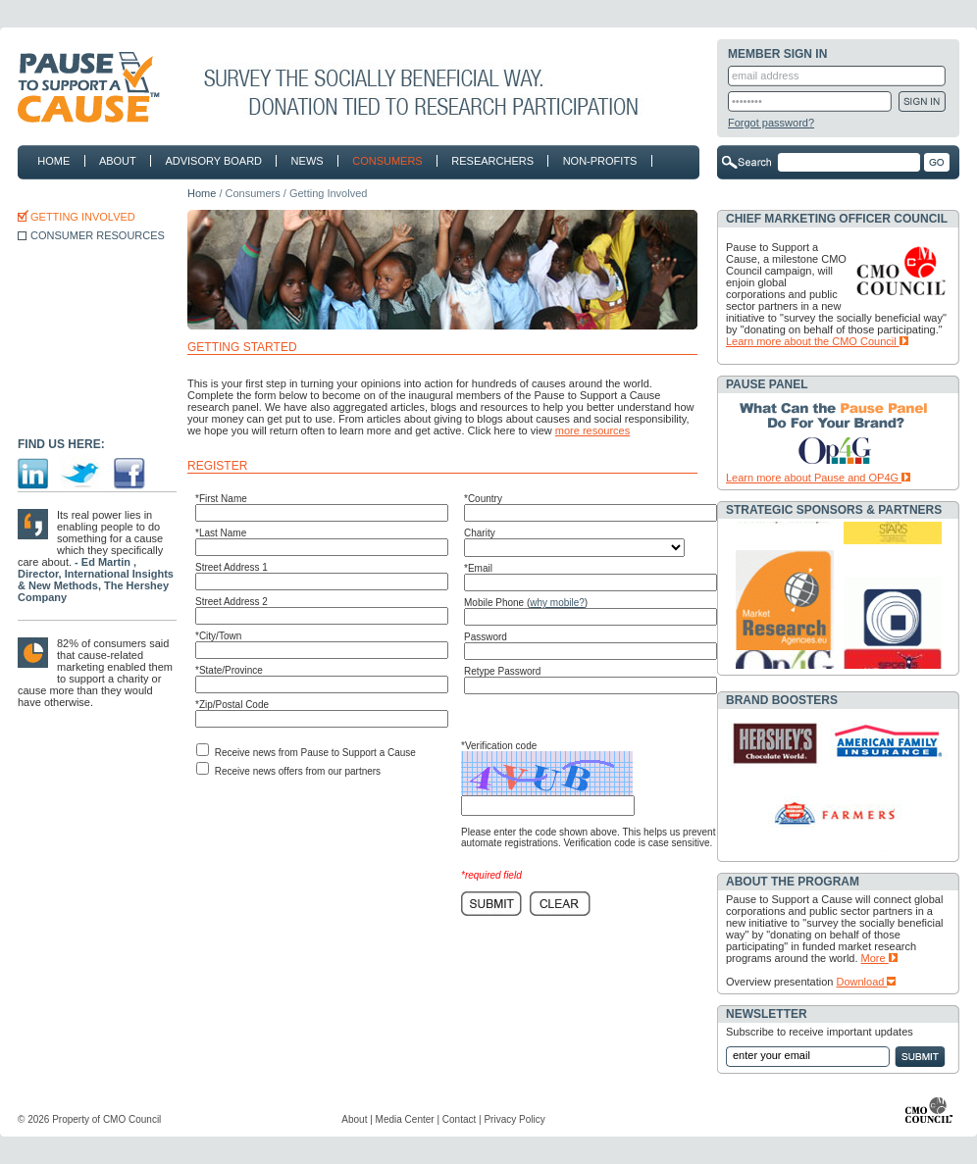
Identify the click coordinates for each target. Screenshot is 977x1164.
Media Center (405, 1119)
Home (201, 193)
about (113, 161)
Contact (459, 1119)
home (53, 161)
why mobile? (557, 602)
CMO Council (132, 1119)
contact (62, 192)
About (354, 1119)
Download (867, 981)
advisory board (213, 161)
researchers (488, 161)
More (879, 958)
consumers (383, 161)
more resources (592, 430)
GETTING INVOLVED (82, 217)
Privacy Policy (514, 1119)
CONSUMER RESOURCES (97, 235)
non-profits (595, 161)
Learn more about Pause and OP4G (818, 477)
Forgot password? (771, 122)
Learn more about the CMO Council (817, 341)
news (303, 161)
